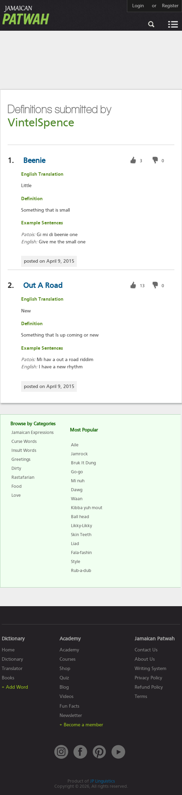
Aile (75, 444)
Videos (66, 696)
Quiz (64, 678)
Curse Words (24, 441)
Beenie (34, 160)
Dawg (76, 489)
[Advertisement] (91, 59)
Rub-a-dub (81, 570)
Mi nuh (77, 480)
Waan (76, 498)
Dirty (16, 468)
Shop (65, 668)
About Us (145, 659)
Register (170, 6)
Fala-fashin (81, 552)
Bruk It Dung (83, 462)
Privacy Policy (148, 678)
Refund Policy (149, 687)
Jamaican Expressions (32, 432)
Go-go (77, 471)
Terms (141, 696)
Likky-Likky (81, 525)
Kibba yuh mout (86, 507)
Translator (12, 668)
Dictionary (12, 659)
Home (8, 650)
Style (75, 561)
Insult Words (23, 450)
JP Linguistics (102, 781)
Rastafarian (22, 477)
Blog (64, 687)
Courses (67, 659)
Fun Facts (69, 706)
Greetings (20, 459)
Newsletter (71, 715)
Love (16, 495)
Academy (69, 650)
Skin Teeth (81, 534)
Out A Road (43, 285)
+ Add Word (15, 687)
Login (138, 6)
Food (16, 486)
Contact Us (146, 650)
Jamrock (79, 453)
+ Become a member (81, 725)
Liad (75, 543)
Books (8, 678)
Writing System (150, 668)
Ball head (80, 516)
